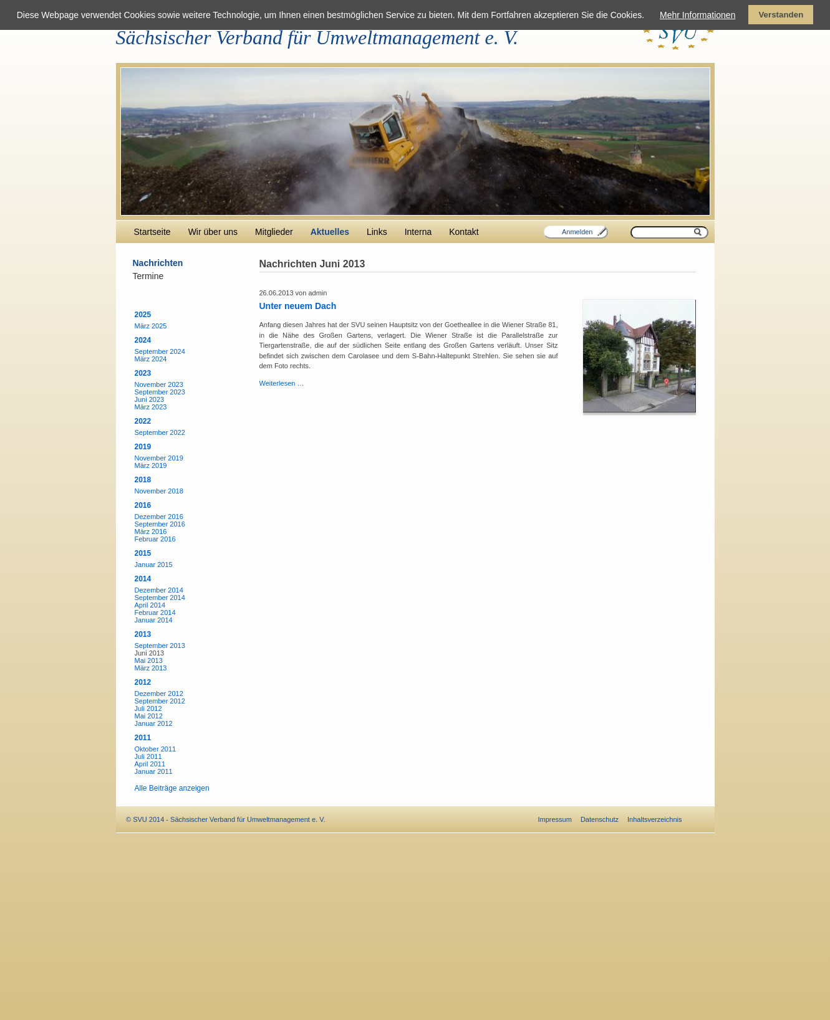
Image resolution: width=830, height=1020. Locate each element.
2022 (143, 421)
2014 (143, 578)
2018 (143, 479)
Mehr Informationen (697, 15)
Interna (418, 232)
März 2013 (151, 668)
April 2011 (150, 764)
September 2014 (160, 597)
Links (377, 232)
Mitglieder (274, 232)
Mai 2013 (149, 660)
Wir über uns (213, 232)
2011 (143, 737)
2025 (143, 314)
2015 (143, 553)
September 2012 (160, 701)
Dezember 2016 (159, 516)
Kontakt (463, 232)
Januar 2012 (154, 723)
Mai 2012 (149, 716)
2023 (143, 373)
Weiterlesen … (281, 383)
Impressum (555, 819)
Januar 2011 (154, 771)
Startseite (152, 232)
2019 (143, 446)
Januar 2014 (154, 620)
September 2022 (160, 432)
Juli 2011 (148, 756)
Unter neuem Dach (298, 306)
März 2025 (151, 326)
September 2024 (160, 351)
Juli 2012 (148, 708)
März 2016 (151, 531)
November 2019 (159, 458)
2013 (143, 634)
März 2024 (151, 359)
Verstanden (780, 14)
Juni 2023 (150, 399)
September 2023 (160, 392)
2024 (143, 340)
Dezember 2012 (159, 693)
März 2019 (151, 465)
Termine (148, 276)
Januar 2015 (154, 564)
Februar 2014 (155, 612)
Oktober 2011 (155, 749)
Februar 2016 (155, 539)
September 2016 (160, 524)
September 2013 (160, 645)
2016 (143, 505)
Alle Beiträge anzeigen (172, 788)
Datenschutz (600, 819)
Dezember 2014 (159, 590)
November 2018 (159, 491)
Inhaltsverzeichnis (654, 819)
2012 (143, 682)
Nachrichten (158, 263)
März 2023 (151, 407)
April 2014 (150, 605)
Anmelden (577, 232)
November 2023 (159, 384)
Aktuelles (330, 232)
